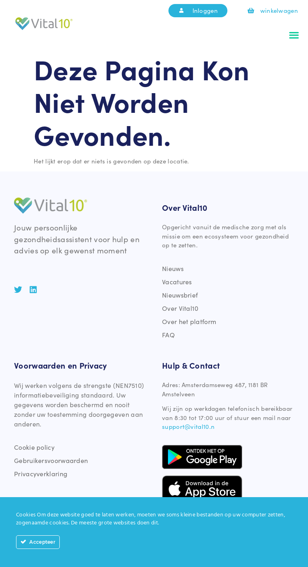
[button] (294, 35)
